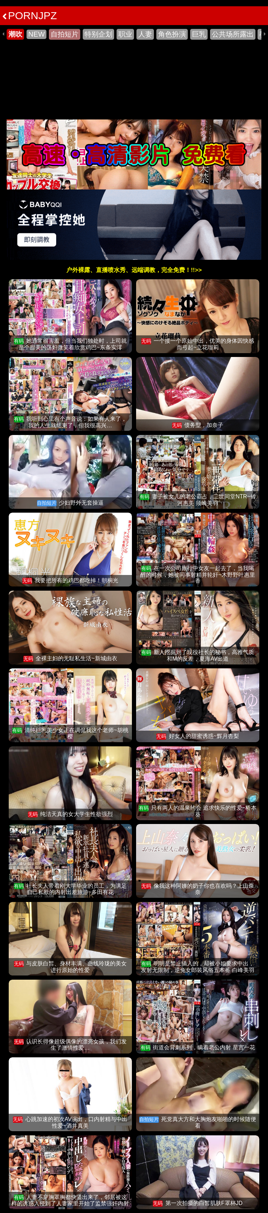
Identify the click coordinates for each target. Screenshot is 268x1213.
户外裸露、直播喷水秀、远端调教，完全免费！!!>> (134, 270)
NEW (36, 34)
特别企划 (98, 34)
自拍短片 (65, 34)
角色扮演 (172, 34)
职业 (125, 34)
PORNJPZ (30, 15)
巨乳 (199, 34)
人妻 (145, 34)
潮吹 (15, 34)
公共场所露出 (233, 34)
